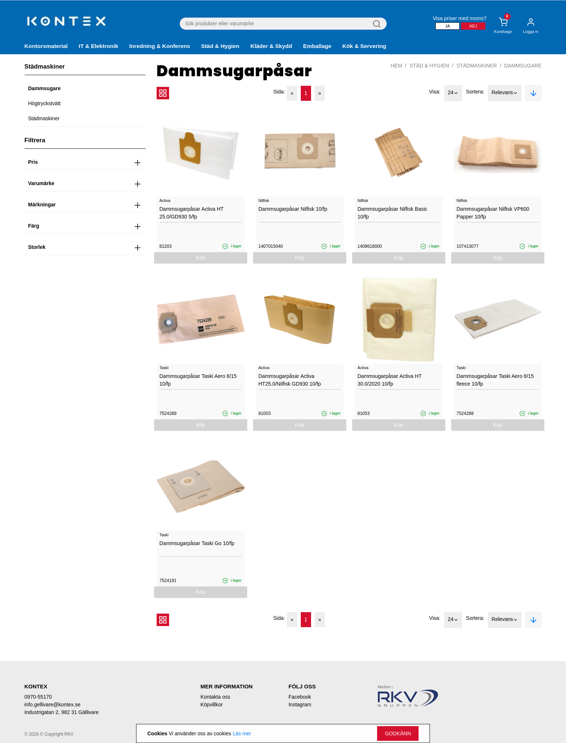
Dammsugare (44, 88)
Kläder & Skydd (271, 46)
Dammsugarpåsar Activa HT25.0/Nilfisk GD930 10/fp (290, 380)
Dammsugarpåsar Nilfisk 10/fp (293, 209)
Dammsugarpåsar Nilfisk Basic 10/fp (393, 213)
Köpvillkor (211, 704)
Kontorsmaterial (46, 46)
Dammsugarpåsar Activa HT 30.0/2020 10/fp (390, 380)
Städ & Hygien (220, 46)
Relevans (505, 93)
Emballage (317, 46)
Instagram (299, 704)
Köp (200, 258)
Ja (447, 26)
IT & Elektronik (98, 46)
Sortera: (475, 92)
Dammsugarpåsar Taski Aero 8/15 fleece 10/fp (495, 380)
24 (453, 93)
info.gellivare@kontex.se (53, 704)
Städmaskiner (44, 118)
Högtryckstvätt (44, 103)
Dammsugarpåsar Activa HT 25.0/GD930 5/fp (192, 213)
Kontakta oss (215, 697)
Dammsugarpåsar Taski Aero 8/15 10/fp (198, 380)
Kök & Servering (364, 46)
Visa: (435, 92)
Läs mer (242, 733)
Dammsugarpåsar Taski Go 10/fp (197, 543)
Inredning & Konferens (159, 46)
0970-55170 (38, 697)
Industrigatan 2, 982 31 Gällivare (62, 712)
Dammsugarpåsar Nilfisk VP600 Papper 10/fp (493, 213)
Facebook (299, 697)
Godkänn (398, 733)
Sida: (279, 92)
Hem (396, 66)
